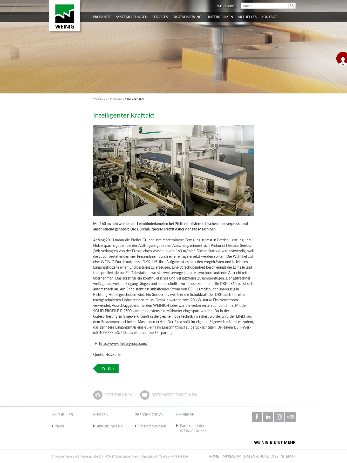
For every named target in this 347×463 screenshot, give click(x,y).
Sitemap (288, 456)
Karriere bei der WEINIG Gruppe (193, 428)
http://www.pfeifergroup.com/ (123, 343)
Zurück (107, 368)
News (59, 426)
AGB (274, 456)
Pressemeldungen (152, 426)
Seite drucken (118, 395)
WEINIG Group (227, 6)
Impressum (231, 456)
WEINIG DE (100, 98)
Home (214, 456)
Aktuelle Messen (110, 426)
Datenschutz (256, 456)
